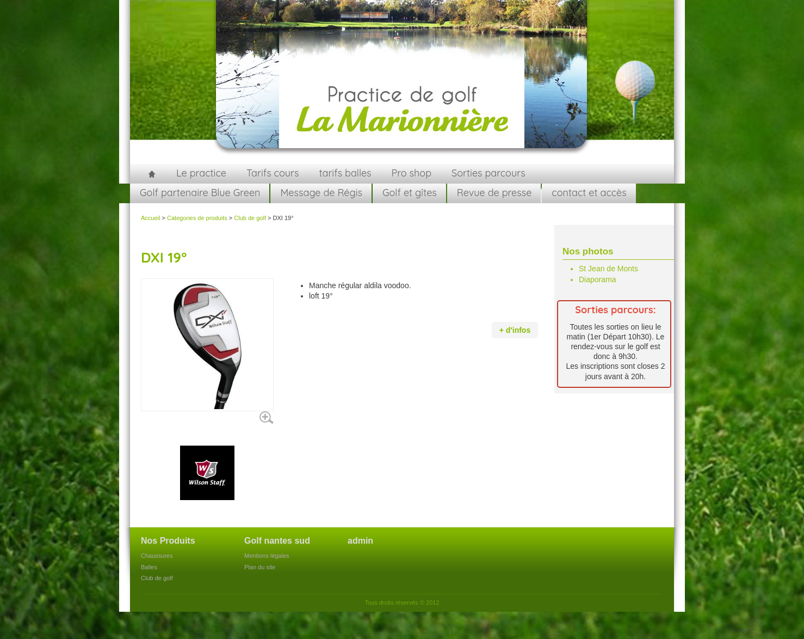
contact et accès (589, 192)
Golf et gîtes (409, 192)
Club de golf (250, 218)
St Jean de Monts (608, 268)
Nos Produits (168, 540)
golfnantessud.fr (402, 82)
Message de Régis (321, 192)
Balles (149, 567)
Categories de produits (197, 218)
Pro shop (412, 173)
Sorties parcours (488, 173)
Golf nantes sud (277, 540)
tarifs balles (345, 173)
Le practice (201, 173)
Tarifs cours (272, 173)
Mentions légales (266, 555)
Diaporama (597, 279)
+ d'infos (514, 330)
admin (360, 540)
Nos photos (588, 251)
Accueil (151, 174)
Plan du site (259, 567)
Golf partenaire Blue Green (200, 192)
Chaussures (157, 555)
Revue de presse (494, 192)
